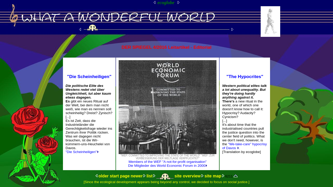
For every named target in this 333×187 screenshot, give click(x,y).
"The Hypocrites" (244, 76)
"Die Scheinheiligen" (89, 76)
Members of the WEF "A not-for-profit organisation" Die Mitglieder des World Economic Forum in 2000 (167, 164)
